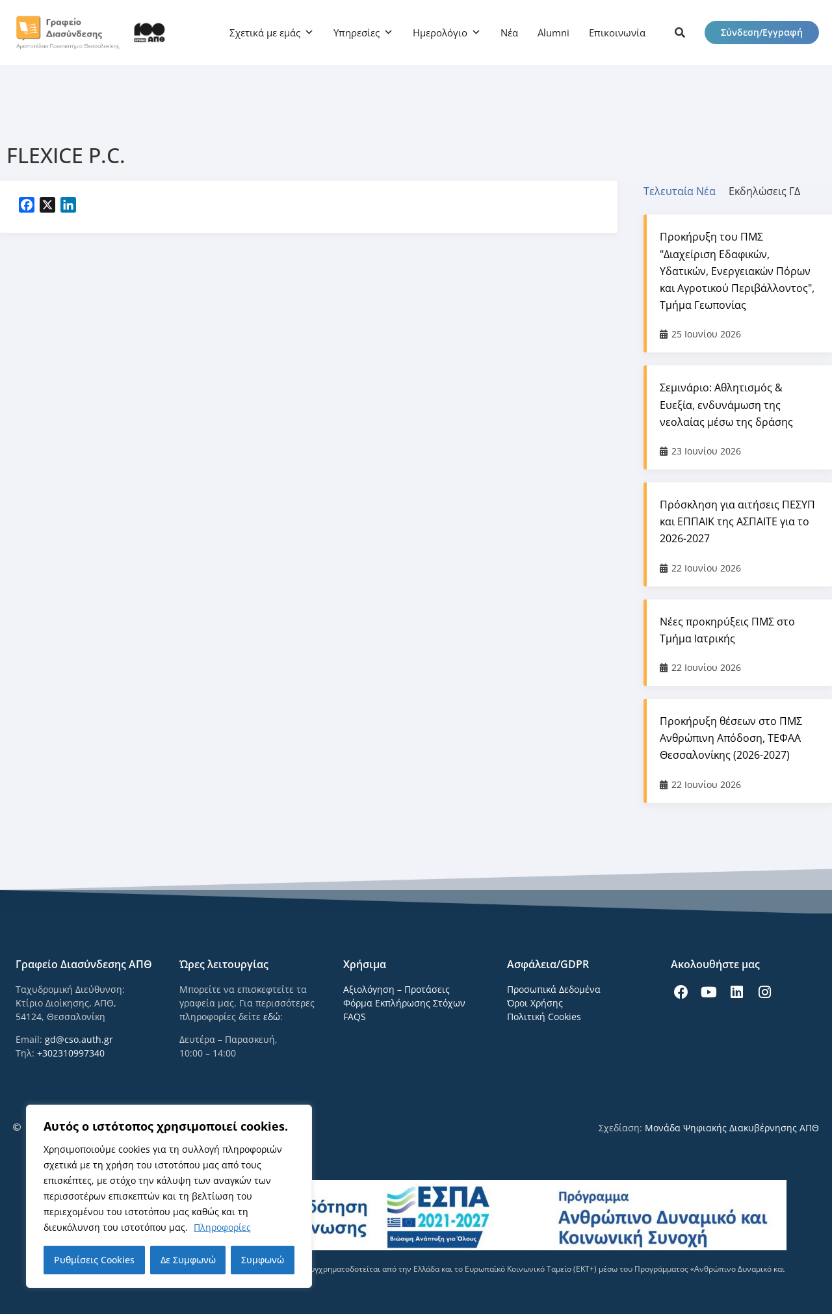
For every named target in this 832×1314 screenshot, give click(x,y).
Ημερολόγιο (440, 32)
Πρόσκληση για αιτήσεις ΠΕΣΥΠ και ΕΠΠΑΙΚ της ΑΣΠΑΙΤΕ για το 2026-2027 (737, 521)
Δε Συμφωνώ (188, 1260)
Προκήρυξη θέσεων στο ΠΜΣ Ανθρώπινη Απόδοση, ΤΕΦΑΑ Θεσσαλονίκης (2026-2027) (731, 738)
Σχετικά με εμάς (264, 32)
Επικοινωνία (617, 32)
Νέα (509, 32)
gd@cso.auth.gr (79, 1039)
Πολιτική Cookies (544, 1016)
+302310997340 (71, 1053)
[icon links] (680, 32)
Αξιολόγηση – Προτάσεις (396, 989)
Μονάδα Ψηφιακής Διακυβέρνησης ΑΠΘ (732, 1128)
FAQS (354, 1016)
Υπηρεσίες (356, 32)
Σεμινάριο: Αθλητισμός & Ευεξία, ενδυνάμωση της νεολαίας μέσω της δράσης (726, 404)
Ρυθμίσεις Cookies (94, 1260)
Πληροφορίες (222, 1227)
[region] (169, 1196)
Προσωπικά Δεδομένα (554, 989)
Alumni (553, 32)
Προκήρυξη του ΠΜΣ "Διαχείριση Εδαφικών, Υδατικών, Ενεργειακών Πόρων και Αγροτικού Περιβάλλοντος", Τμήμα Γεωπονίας (737, 271)
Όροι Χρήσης (535, 1003)
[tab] (686, 191)
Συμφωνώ (262, 1260)
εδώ (271, 1016)
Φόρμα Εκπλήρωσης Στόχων (404, 1003)
